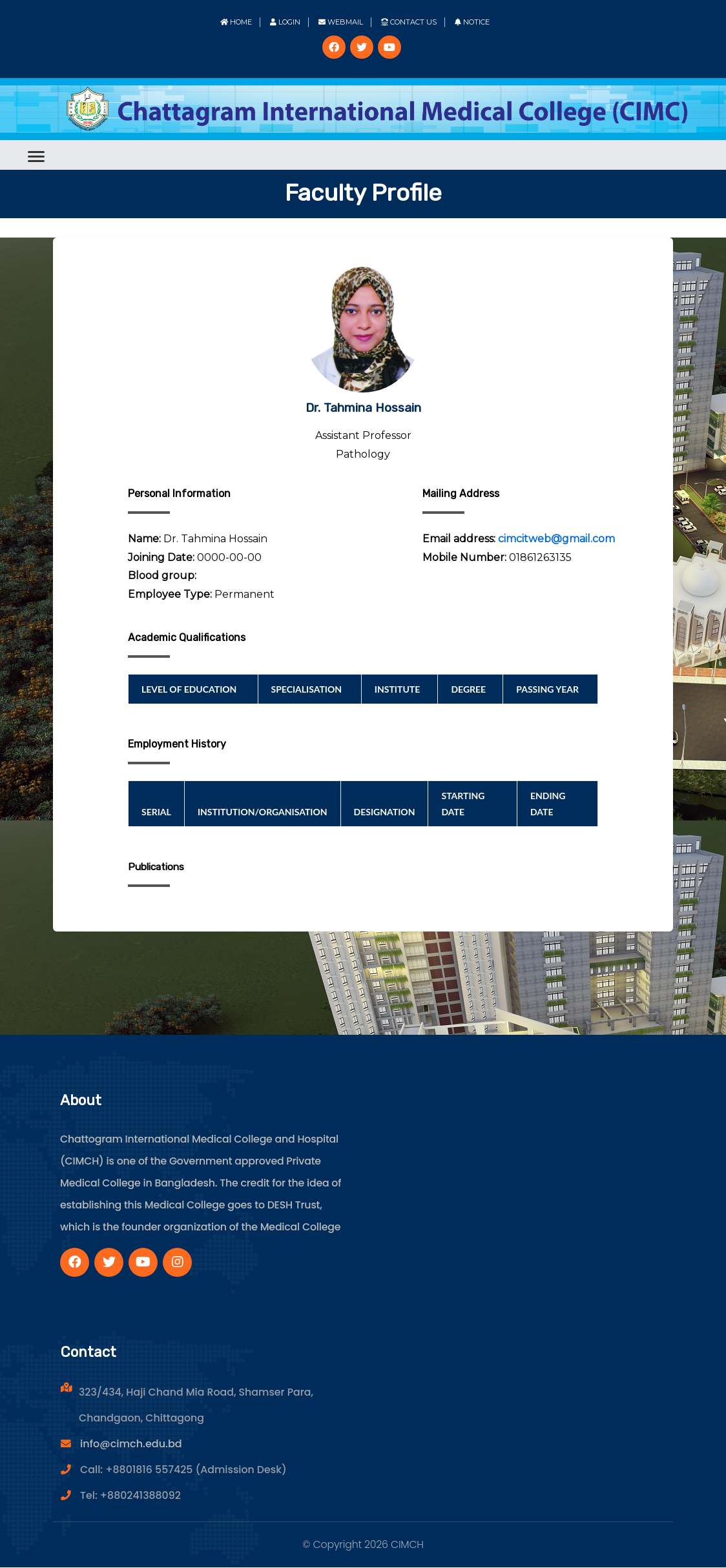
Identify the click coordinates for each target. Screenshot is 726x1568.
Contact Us (409, 21)
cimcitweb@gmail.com (556, 539)
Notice (472, 21)
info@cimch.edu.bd (131, 1444)
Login (285, 21)
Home (236, 21)
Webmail (340, 21)
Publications (158, 867)
